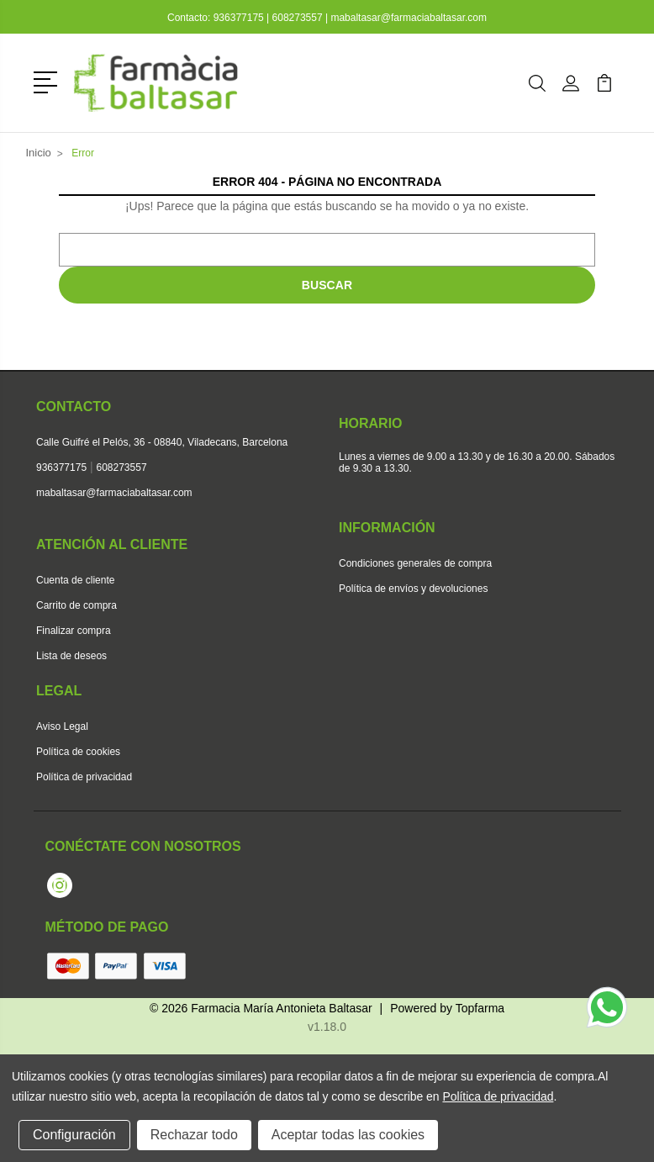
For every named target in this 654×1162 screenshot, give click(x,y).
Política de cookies (78, 752)
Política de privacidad (84, 777)
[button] (48, 81)
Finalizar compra (73, 630)
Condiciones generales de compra (415, 563)
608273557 (297, 18)
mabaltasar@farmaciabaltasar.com (408, 18)
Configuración (74, 1135)
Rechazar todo (194, 1135)
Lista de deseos (71, 656)
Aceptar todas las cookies (348, 1135)
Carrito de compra (76, 605)
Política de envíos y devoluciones (413, 588)
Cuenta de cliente (75, 580)
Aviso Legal (62, 726)
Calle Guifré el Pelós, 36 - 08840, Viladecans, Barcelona (161, 442)
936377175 (240, 18)
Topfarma (480, 1008)
